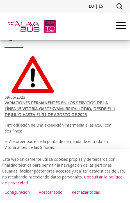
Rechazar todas (86, 192)
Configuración (17, 192)
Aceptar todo (51, 192)
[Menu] (121, 26)
